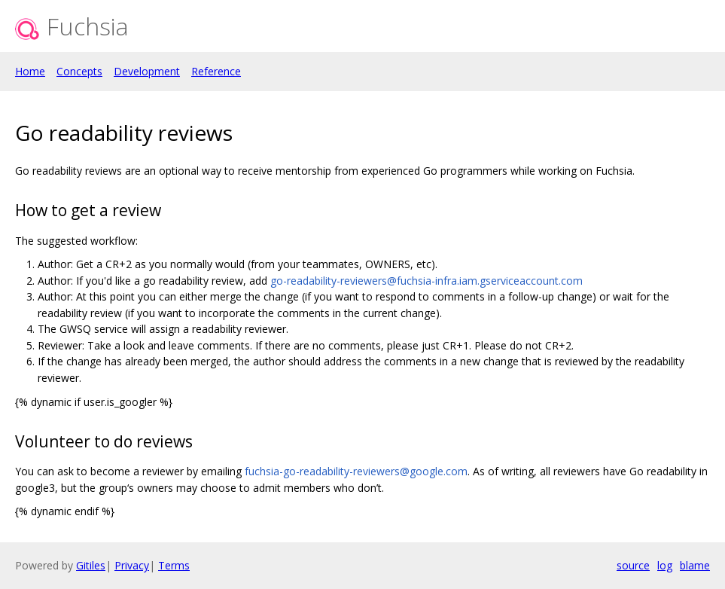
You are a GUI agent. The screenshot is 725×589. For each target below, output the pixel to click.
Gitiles (90, 565)
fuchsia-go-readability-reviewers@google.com (356, 471)
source (633, 565)
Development (147, 71)
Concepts (79, 71)
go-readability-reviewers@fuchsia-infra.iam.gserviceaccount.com (426, 280)
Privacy (131, 565)
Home (30, 71)
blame (695, 565)
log (664, 565)
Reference (216, 71)
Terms (174, 565)
